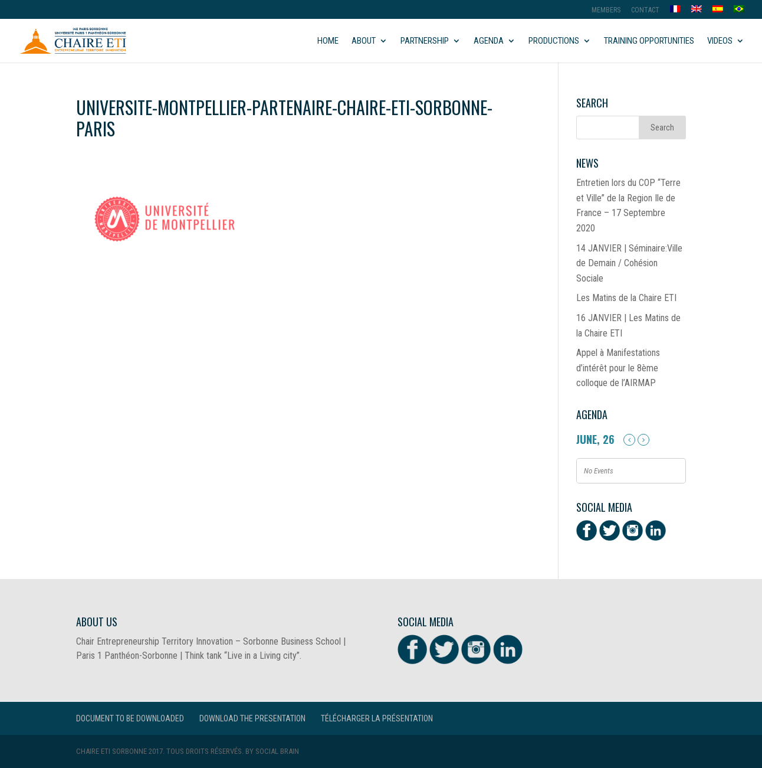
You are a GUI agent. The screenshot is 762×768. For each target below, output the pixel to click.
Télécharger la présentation (377, 718)
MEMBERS (606, 10)
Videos (720, 41)
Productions (553, 41)
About (364, 41)
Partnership (424, 41)
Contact (645, 10)
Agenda (489, 41)
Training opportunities (649, 41)
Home (328, 41)
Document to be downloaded (130, 718)
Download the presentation (252, 718)
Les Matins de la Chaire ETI (626, 297)
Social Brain (277, 751)
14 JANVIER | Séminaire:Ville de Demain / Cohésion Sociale (629, 263)
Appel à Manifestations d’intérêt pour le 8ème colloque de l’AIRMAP (618, 367)
